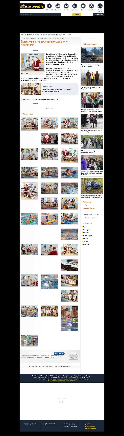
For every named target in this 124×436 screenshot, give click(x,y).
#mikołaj (95, 218)
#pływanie (88, 215)
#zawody (95, 215)
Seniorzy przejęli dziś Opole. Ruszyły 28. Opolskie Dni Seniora (92, 110)
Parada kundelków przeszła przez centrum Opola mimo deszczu (92, 131)
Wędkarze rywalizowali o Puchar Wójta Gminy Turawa (91, 88)
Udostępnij (35, 50)
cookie (87, 377)
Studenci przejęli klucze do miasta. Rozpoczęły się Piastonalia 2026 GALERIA (92, 173)
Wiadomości (33, 34)
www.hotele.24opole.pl (48, 424)
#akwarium (88, 218)
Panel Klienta (88, 423)
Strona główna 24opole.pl (48, 423)
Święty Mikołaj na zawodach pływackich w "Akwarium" (54, 34)
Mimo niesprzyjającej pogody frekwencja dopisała (90, 151)
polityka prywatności (81, 379)
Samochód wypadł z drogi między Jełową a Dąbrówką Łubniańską (91, 196)
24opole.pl (24, 34)
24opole (86, 205)
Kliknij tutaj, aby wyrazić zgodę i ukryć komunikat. (62, 380)
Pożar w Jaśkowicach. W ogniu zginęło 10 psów (91, 65)
